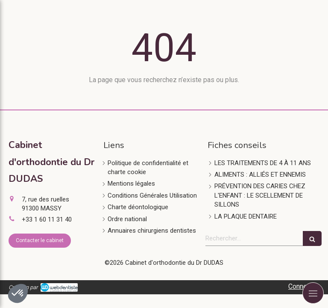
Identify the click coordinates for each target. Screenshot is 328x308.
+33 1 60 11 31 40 (47, 219)
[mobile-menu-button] (313, 293)
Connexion (303, 286)
